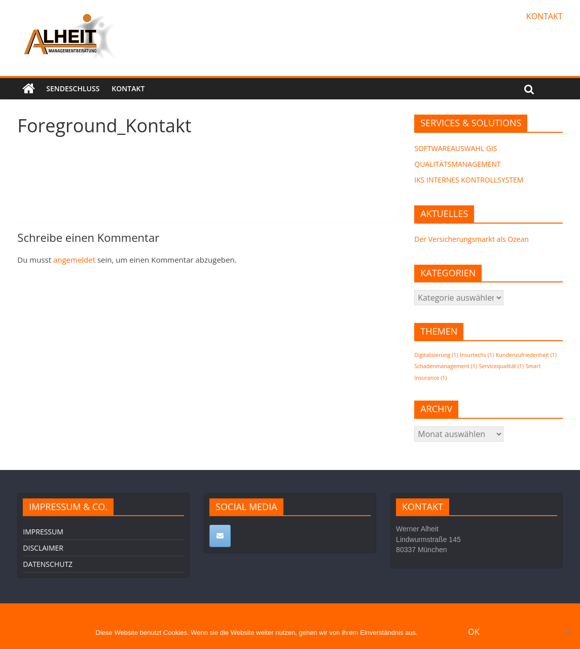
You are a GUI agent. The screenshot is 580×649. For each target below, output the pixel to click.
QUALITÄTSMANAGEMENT (457, 164)
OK (473, 631)
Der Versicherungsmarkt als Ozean (471, 239)
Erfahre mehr (438, 632)
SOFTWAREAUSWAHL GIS (455, 148)
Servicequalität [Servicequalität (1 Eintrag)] (501, 366)
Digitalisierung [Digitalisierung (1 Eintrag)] (436, 354)
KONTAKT (544, 16)
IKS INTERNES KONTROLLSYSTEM (468, 180)
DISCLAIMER (43, 548)
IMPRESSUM (43, 531)
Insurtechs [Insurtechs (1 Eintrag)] (477, 354)
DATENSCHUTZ (47, 564)
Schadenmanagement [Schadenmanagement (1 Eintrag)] (445, 366)
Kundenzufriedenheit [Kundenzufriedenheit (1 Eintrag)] (526, 354)
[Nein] (567, 632)
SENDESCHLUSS (72, 88)
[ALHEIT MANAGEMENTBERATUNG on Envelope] (220, 536)
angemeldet (74, 260)
